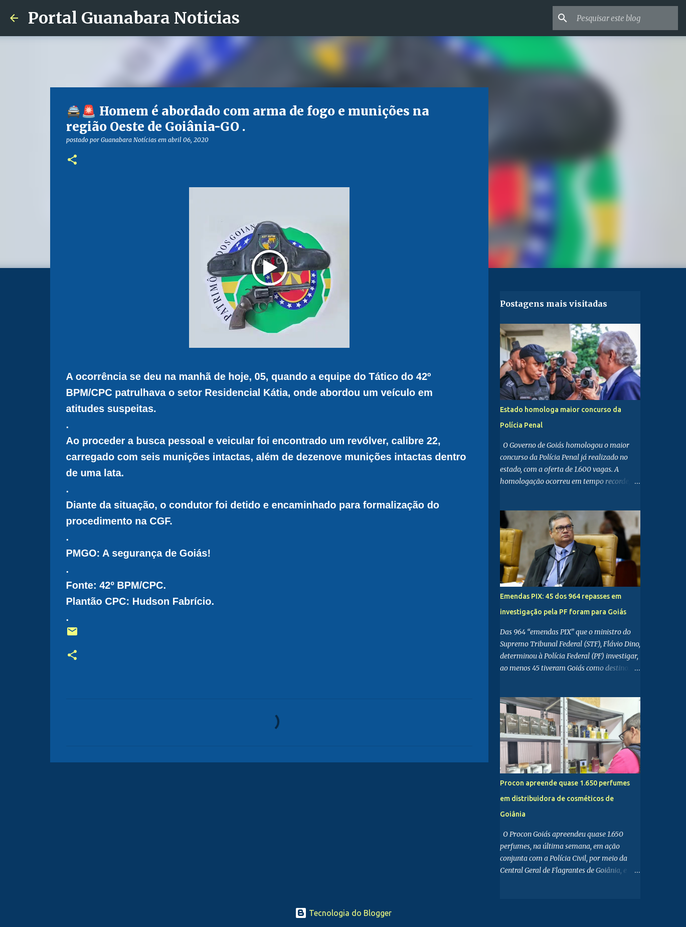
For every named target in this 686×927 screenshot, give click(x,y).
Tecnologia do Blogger (343, 912)
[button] (72, 160)
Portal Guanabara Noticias (134, 18)
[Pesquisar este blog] (625, 18)
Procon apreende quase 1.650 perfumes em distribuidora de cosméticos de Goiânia (565, 798)
